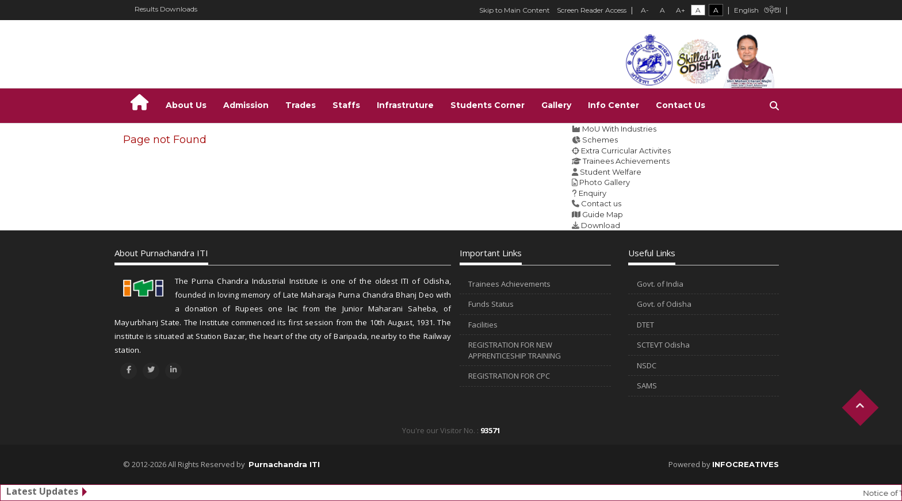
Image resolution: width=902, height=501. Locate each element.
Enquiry (592, 193)
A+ (680, 10)
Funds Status (491, 304)
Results (146, 9)
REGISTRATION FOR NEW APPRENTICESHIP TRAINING (514, 350)
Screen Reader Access (591, 10)
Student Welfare (610, 171)
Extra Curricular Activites (626, 150)
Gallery (556, 105)
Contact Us (680, 105)
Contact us (601, 203)
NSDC (646, 365)
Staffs (346, 105)
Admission (246, 105)
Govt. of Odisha (664, 304)
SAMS (647, 385)
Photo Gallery (604, 182)
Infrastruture (405, 105)
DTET (645, 324)
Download (600, 225)
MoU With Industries (619, 128)
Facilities (483, 324)
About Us (186, 105)
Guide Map (602, 214)
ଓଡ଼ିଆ (772, 11)
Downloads (178, 9)
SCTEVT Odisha (663, 345)
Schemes (600, 139)
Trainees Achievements (626, 160)
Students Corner (487, 105)
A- (645, 10)
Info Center (613, 105)
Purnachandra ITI (284, 464)
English (746, 10)
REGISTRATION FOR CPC (509, 376)
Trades (300, 105)
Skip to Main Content (514, 10)
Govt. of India (660, 284)
